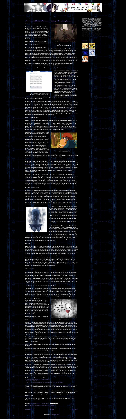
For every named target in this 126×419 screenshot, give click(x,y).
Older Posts (75, 409)
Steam (83, 35)
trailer (30, 372)
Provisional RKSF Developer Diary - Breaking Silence (48, 20)
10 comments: (44, 403)
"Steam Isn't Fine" (35, 369)
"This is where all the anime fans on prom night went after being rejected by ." (45, 382)
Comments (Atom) (55, 414)
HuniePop (27, 164)
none (72, 357)
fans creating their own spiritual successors (49, 358)
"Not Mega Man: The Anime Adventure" (64, 385)
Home (52, 409)
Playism (88, 35)
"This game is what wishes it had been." (38, 379)
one (62, 357)
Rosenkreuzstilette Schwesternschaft (45, 405)
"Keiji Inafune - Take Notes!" (32, 380)
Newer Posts (28, 409)
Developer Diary (32, 405)
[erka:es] (95, 22)
